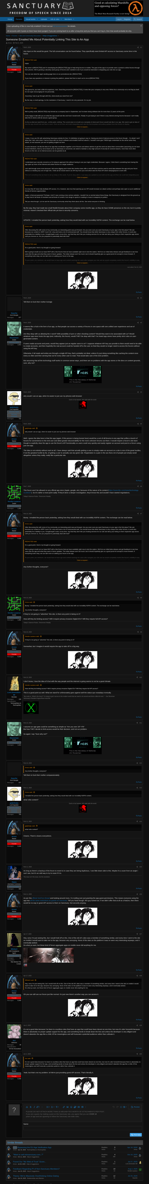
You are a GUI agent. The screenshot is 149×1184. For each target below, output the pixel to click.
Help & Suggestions (33, 1157)
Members (68, 19)
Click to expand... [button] (83, 127)
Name (25, 1124)
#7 (141, 513)
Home (10, 19)
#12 (140, 763)
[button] (37, 19)
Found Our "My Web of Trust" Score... (29, 1162)
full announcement (60, 26)
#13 (140, 788)
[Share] (137, 47)
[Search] (137, 19)
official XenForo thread (41, 898)
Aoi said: (28, 1058)
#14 (140, 821)
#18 (140, 975)
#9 (141, 632)
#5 (141, 424)
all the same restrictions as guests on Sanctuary (48, 900)
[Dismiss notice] (141, 26)
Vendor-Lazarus (132, 1171)
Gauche (134, 1178)
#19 (140, 1025)
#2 (141, 298)
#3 (141, 322)
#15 (140, 867)
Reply (140, 292)
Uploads (44, 19)
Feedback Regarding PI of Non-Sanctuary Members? (36, 1169)
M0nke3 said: (29, 980)
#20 (140, 1054)
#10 (140, 677)
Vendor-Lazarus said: (32, 636)
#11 (140, 723)
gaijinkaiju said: (30, 428)
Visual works (30, 19)
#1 (141, 47)
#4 (141, 392)
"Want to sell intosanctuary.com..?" (28, 1154)
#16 (140, 894)
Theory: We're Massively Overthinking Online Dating (36, 1176)
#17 (140, 934)
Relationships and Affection (35, 1178)
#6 (141, 486)
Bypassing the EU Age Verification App (34, 1147)
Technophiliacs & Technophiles (36, 1150)
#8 (141, 598)
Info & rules (55, 19)
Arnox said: (29, 602)
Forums (19, 19)
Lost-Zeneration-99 (131, 1164)
